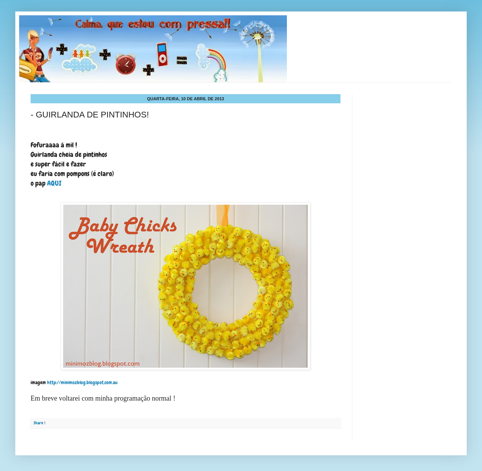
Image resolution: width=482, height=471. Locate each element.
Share (38, 422)
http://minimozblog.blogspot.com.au (81, 382)
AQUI (55, 183)
